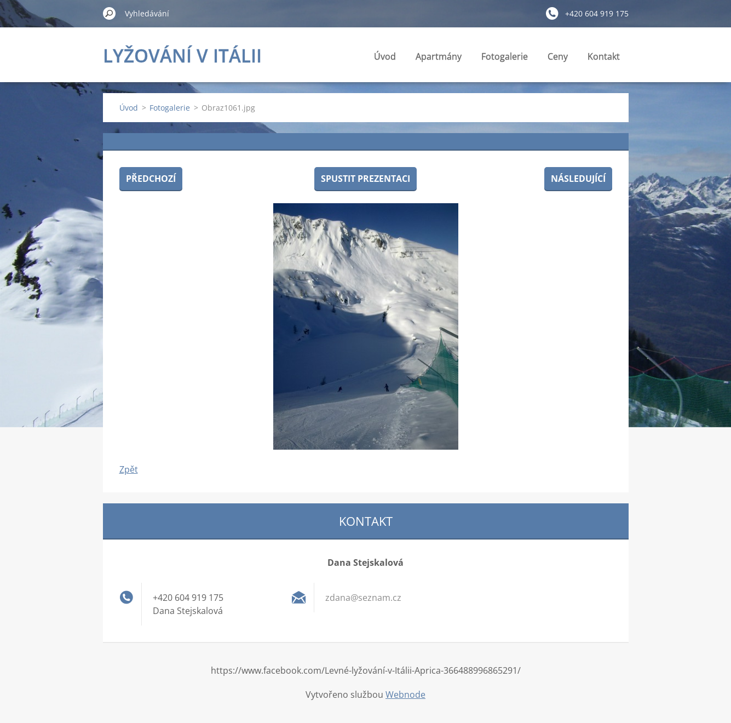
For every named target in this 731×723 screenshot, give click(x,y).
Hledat (109, 13)
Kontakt (604, 56)
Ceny (558, 56)
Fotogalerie (504, 56)
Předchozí (151, 179)
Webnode (405, 694)
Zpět (128, 469)
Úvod (385, 56)
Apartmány (439, 56)
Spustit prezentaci (365, 179)
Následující (578, 179)
